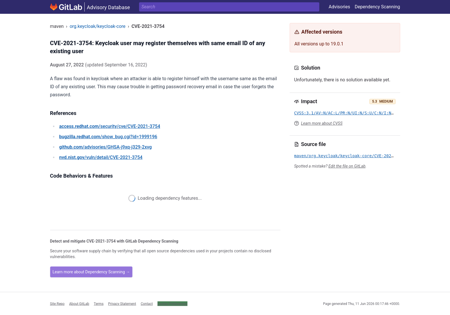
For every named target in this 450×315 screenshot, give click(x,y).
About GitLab (79, 303)
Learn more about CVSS (322, 123)
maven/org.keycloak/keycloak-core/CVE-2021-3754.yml (354, 155)
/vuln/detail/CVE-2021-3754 (101, 157)
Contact (147, 303)
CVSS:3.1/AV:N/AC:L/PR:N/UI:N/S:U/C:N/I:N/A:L (347, 113)
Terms (99, 303)
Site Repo (57, 303)
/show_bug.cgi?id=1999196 (108, 136)
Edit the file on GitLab (347, 166)
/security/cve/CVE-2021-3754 (109, 126)
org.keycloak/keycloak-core (98, 26)
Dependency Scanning (377, 6)
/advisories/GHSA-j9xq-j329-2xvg (105, 147)
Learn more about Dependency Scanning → (91, 272)
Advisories (339, 6)
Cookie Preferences (172, 303)
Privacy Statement (122, 303)
